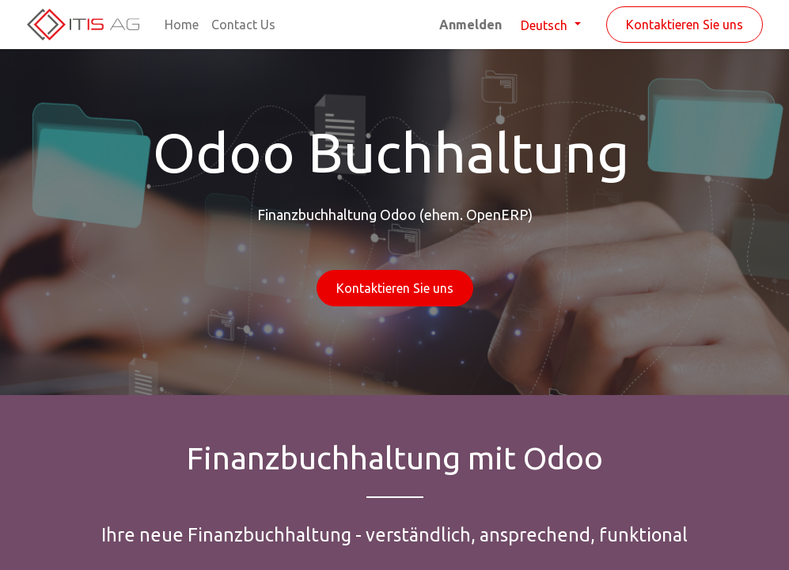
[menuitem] (181, 24)
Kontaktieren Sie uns (684, 24)
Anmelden (470, 24)
